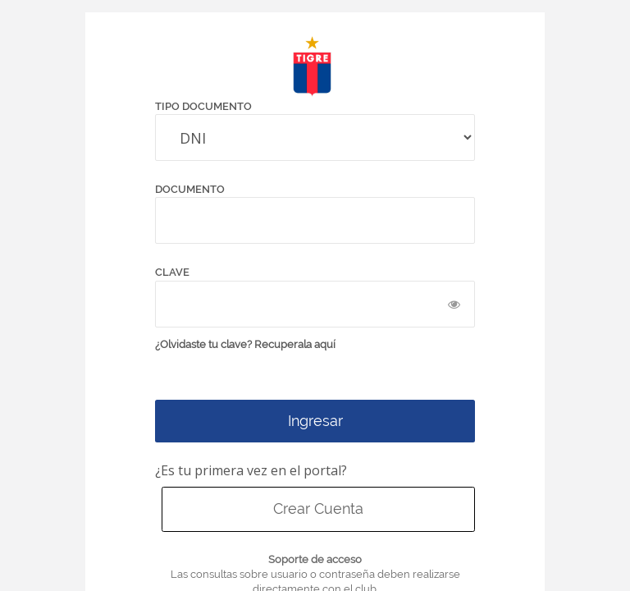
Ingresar (315, 420)
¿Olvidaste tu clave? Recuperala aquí (245, 344)
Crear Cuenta (318, 508)
